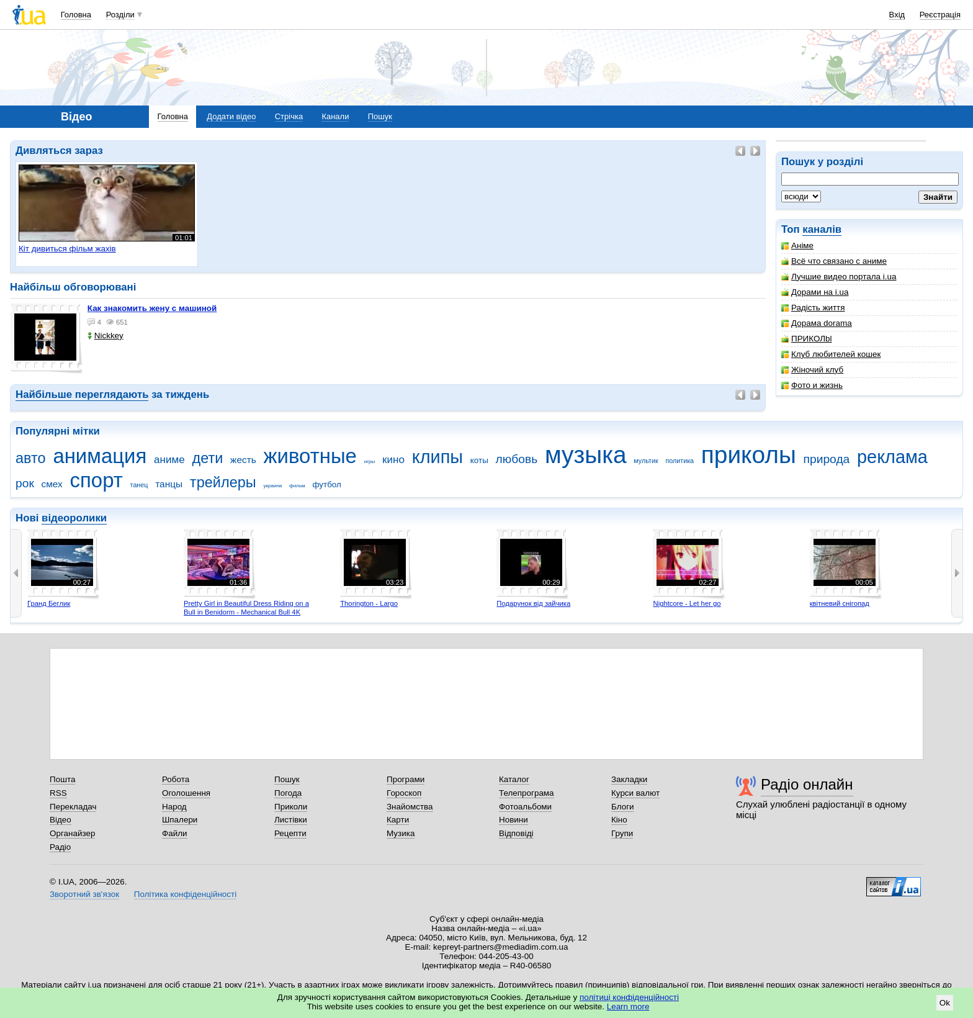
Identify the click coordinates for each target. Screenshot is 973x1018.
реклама (892, 457)
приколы (748, 454)
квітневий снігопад (839, 603)
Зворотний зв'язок (84, 894)
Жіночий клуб (812, 369)
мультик (646, 460)
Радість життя (813, 307)
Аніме (797, 245)
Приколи (290, 806)
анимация (99, 455)
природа (827, 459)
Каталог (514, 779)
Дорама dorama (816, 323)
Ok (944, 1002)
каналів (821, 229)
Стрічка (289, 116)
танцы (168, 484)
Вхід (897, 14)
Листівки (290, 819)
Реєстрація (940, 14)
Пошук (380, 116)
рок (25, 483)
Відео (60, 819)
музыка (586, 454)
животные (310, 455)
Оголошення (186, 793)
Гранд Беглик (48, 603)
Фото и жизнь (812, 385)
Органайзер (72, 833)
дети (207, 458)
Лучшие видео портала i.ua (838, 276)
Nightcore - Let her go (686, 603)
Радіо (60, 847)
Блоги (622, 806)
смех (52, 484)
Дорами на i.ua (814, 292)
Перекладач (73, 806)
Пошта (62, 779)
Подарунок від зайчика (533, 603)
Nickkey (105, 335)
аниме (169, 460)
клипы (437, 457)
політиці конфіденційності (629, 997)
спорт (96, 480)
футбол (326, 484)
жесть (243, 459)
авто (31, 458)
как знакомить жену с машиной (152, 308)
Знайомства (410, 806)
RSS (58, 793)
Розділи (120, 14)
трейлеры (223, 482)
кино (393, 460)
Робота (175, 779)
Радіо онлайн (807, 784)
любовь (517, 459)
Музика (401, 833)
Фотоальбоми (525, 806)
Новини (513, 819)
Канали (335, 116)
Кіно (619, 819)
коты (479, 460)
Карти (398, 819)
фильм (297, 486)
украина (272, 486)
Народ (174, 806)
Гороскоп (404, 793)
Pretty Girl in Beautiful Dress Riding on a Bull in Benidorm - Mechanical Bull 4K (246, 608)
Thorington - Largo (369, 603)
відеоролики (74, 518)
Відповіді (516, 833)
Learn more (628, 1006)
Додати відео (231, 116)
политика (679, 460)
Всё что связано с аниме (834, 261)
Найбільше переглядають (82, 394)
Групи (622, 833)
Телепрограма (526, 793)
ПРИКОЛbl (806, 338)
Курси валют (635, 793)
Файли (174, 833)
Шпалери (179, 819)
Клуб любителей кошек (831, 354)
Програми (405, 779)
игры (369, 461)
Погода (288, 793)
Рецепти (290, 833)
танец (139, 485)
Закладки (629, 779)
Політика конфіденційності (185, 894)
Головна (76, 14)
